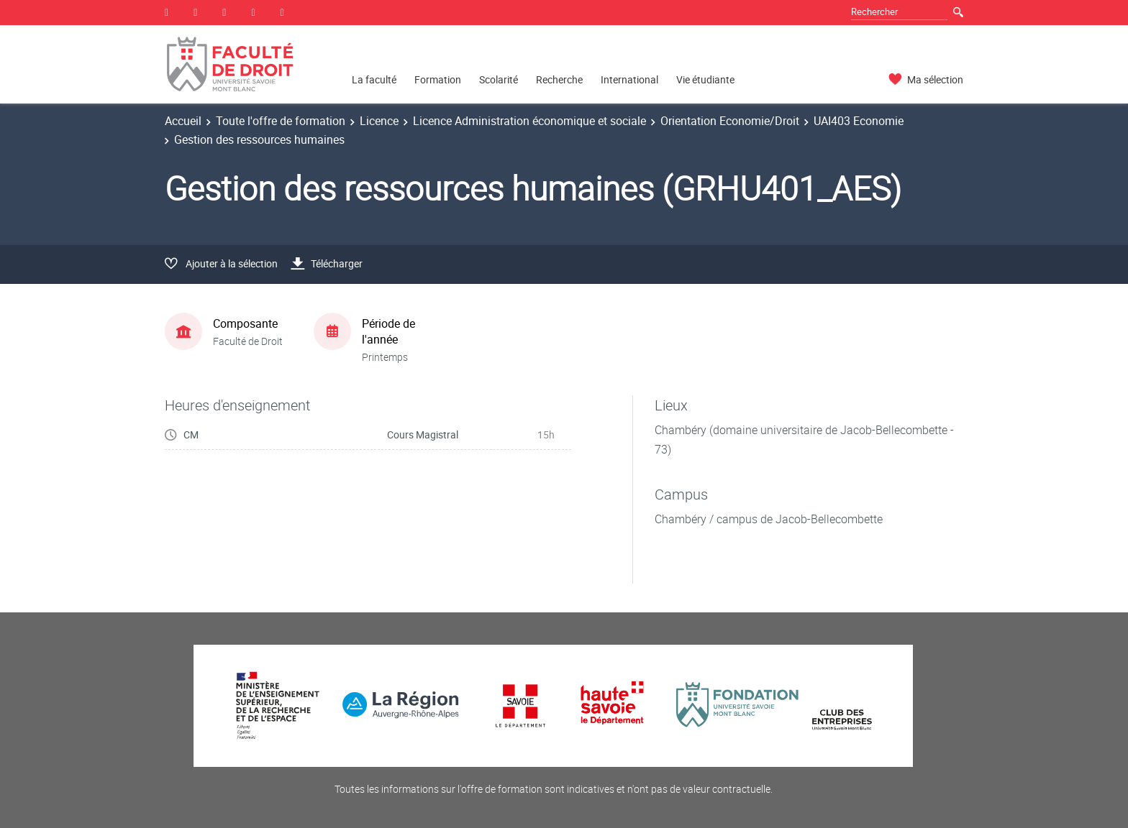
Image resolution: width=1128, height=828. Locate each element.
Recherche (559, 79)
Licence (379, 121)
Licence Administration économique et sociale (529, 121)
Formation (437, 79)
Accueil (183, 121)
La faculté (374, 79)
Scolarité (498, 79)
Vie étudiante (705, 79)
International (629, 79)
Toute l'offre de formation (280, 121)
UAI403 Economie (859, 121)
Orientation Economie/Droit (729, 121)
